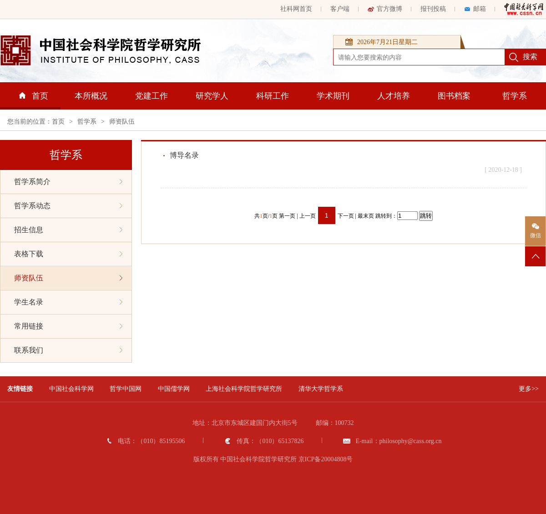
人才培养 (393, 95)
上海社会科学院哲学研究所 (244, 388)
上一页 (307, 216)
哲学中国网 (126, 388)
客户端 (339, 8)
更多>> (529, 388)
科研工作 (272, 95)
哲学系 (514, 95)
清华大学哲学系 (320, 388)
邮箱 (475, 8)
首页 (33, 95)
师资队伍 (122, 121)
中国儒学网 (174, 388)
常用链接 (68, 326)
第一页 (287, 216)
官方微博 (385, 8)
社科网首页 (296, 8)
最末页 (366, 216)
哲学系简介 (68, 181)
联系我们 (68, 350)
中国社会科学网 (71, 388)
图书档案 (454, 95)
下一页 (346, 216)
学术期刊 (333, 95)
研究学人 (212, 95)
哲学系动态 (68, 206)
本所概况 (91, 95)
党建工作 (151, 95)
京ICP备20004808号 (325, 459)
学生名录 (68, 302)
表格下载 (68, 254)
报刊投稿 (433, 8)
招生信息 (68, 230)
